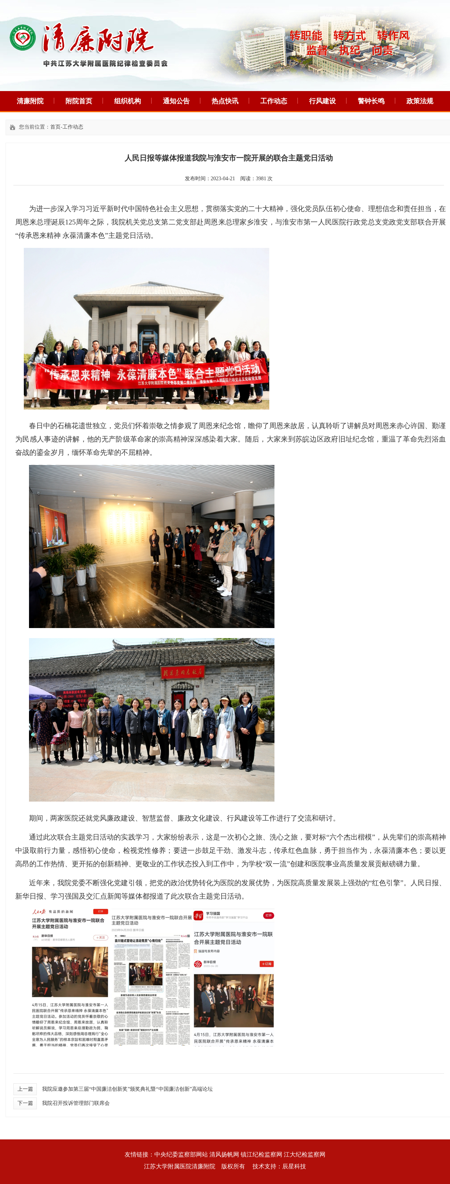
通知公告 (176, 101)
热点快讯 (225, 101)
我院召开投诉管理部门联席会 (76, 1103)
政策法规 (419, 101)
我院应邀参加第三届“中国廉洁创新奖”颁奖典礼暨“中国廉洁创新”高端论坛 (127, 1089)
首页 (55, 127)
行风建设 (322, 101)
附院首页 (78, 101)
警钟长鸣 (371, 101)
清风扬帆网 (224, 1154)
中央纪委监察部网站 (181, 1154)
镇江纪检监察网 (261, 1154)
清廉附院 (30, 101)
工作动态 (273, 101)
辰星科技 (294, 1166)
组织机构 (127, 101)
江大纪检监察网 (304, 1154)
